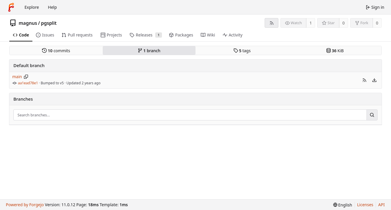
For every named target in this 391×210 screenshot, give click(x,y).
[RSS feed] (271, 23)
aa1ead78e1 (28, 82)
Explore (32, 7)
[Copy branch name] (26, 77)
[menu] (374, 80)
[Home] (11, 7)
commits (56, 50)
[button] (364, 80)
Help (52, 7)
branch (149, 50)
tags (242, 50)
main (17, 76)
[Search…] (372, 114)
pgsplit (49, 23)
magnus (28, 23)
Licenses (365, 204)
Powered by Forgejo (25, 204)
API (381, 204)
